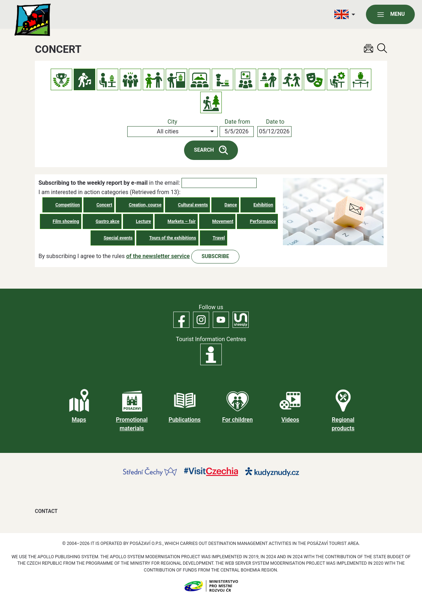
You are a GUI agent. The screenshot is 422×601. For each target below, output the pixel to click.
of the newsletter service (158, 256)
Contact (46, 511)
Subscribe (215, 256)
